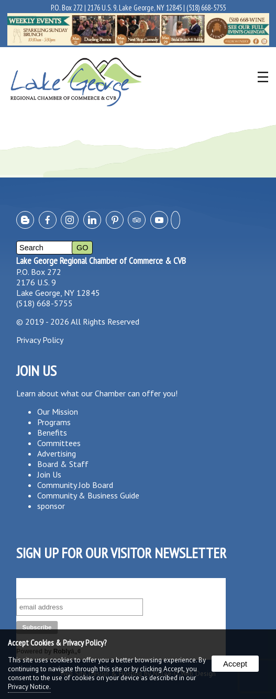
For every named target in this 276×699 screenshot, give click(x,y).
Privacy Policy (39, 340)
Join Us (49, 474)
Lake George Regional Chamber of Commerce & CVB (101, 260)
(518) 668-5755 (206, 8)
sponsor (51, 506)
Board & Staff (63, 464)
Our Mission (57, 411)
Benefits (52, 432)
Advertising (56, 453)
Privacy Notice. (29, 686)
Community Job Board (75, 485)
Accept (235, 663)
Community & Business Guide (88, 495)
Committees (59, 443)
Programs (54, 422)
